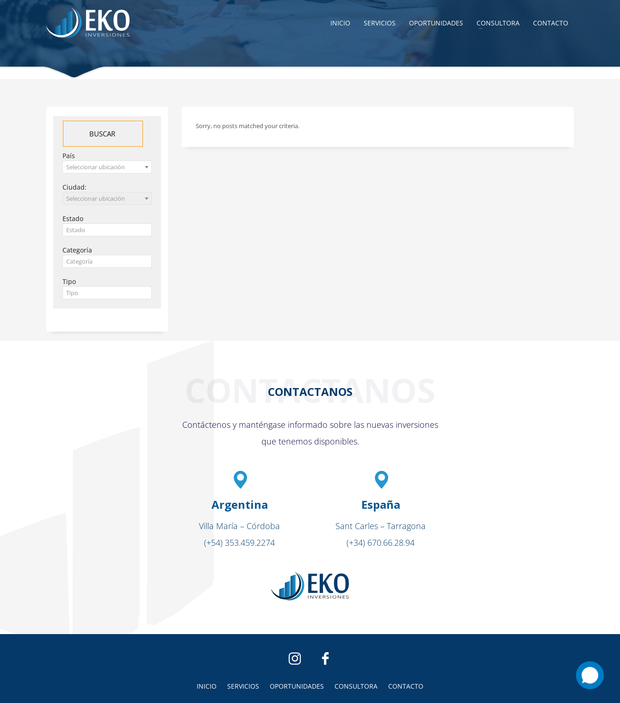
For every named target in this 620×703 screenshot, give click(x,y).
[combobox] (107, 166)
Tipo (69, 281)
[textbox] (107, 230)
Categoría (77, 250)
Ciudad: (74, 187)
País (68, 155)
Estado (72, 218)
